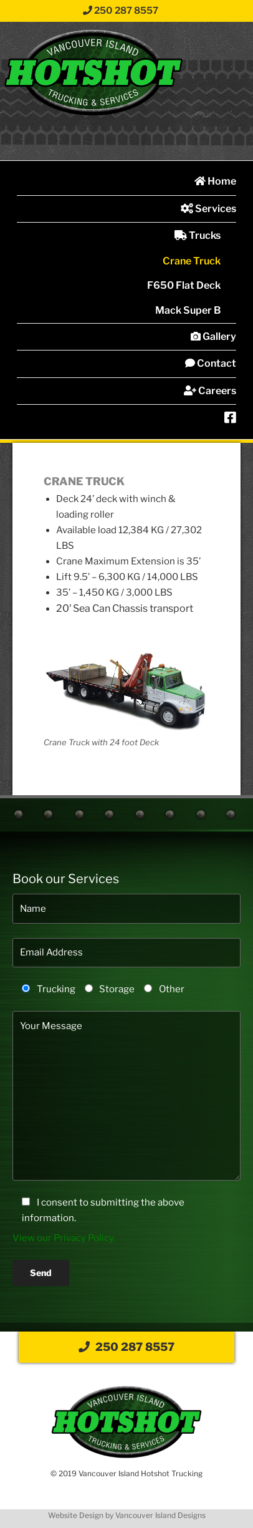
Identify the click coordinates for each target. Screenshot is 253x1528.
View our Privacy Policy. (63, 1238)
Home (215, 181)
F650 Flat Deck (184, 285)
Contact (210, 363)
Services (208, 209)
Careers (210, 391)
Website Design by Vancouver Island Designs (127, 1515)
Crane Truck (192, 261)
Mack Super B (188, 310)
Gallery (213, 336)
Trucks (197, 235)
